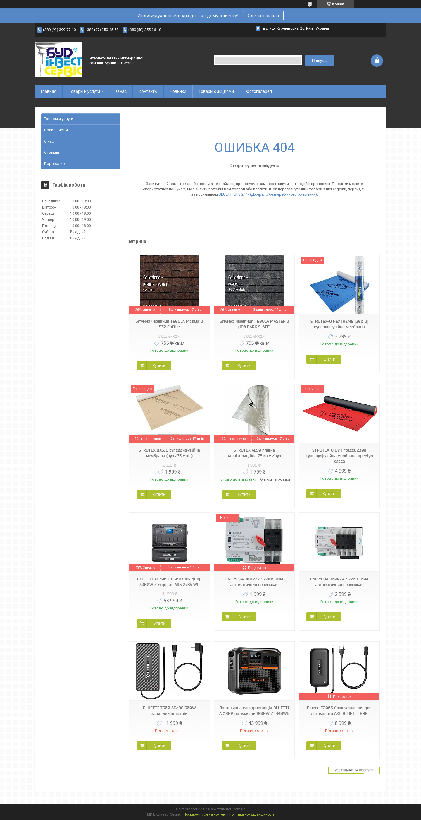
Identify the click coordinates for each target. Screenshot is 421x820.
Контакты (148, 91)
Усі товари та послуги (354, 770)
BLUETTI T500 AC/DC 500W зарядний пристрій (169, 710)
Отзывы (51, 152)
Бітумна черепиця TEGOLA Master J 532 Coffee (169, 324)
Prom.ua (238, 809)
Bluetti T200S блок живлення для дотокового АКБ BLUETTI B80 (339, 710)
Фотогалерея (259, 91)
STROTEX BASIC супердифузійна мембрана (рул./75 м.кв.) (169, 453)
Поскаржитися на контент (205, 814)
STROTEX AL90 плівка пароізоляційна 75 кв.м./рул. (254, 453)
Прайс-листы (56, 130)
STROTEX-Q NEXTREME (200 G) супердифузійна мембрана (339, 324)
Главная (48, 91)
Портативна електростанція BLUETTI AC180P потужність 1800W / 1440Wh (254, 710)
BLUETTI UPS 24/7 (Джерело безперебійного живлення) (268, 194)
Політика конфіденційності (251, 814)
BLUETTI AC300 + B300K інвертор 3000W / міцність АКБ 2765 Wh (169, 582)
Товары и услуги (84, 91)
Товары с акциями (216, 91)
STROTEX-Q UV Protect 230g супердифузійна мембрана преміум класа (339, 456)
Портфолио (54, 163)
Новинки (178, 91)
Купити (159, 365)
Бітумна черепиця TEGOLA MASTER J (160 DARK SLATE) (254, 324)
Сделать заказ (263, 15)
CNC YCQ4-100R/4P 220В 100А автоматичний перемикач (339, 582)
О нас (121, 91)
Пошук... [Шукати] (319, 60)
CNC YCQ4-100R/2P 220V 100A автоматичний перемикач (254, 582)
